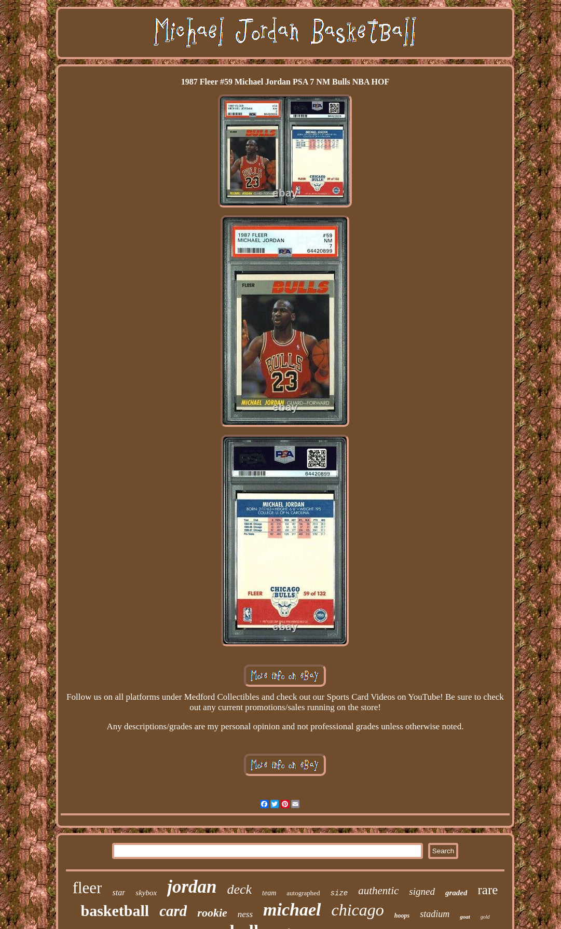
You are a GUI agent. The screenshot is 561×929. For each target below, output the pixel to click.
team (269, 893)
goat (465, 916)
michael (292, 909)
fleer (87, 888)
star (118, 892)
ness (245, 914)
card (173, 911)
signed (422, 891)
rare (487, 890)
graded (456, 893)
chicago (358, 909)
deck (239, 889)
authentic (378, 890)
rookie (212, 912)
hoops (401, 915)
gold (485, 917)
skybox (146, 893)
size (339, 893)
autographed (303, 893)
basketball (114, 910)
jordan (191, 887)
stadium (434, 914)
